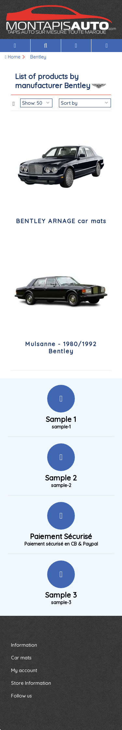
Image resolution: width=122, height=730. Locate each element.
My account (24, 670)
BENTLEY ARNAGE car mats (61, 221)
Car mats (21, 658)
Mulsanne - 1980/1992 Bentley (61, 347)
